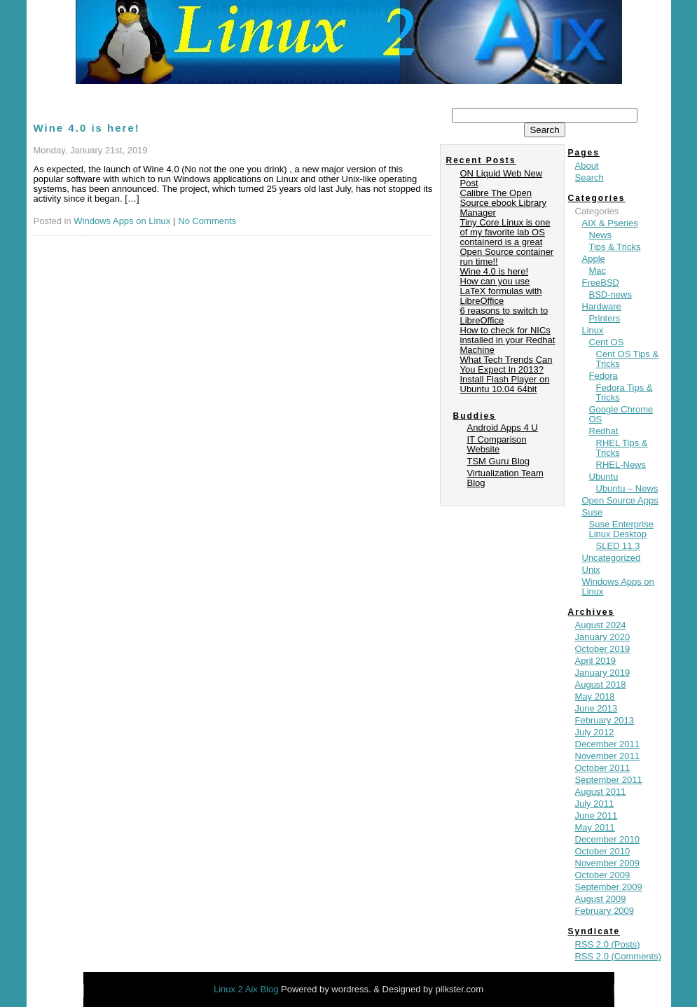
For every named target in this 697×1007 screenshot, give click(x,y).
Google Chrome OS (621, 414)
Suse (592, 512)
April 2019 (595, 660)
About (587, 165)
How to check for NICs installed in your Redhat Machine (507, 340)
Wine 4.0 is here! (87, 128)
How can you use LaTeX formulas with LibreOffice (501, 291)
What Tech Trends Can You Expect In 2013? (506, 364)
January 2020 (602, 637)
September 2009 (608, 887)
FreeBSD (600, 282)
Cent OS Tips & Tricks (627, 359)
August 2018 (600, 684)
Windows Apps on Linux (122, 221)
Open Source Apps (620, 500)
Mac (598, 270)
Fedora (603, 375)
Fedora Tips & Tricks (624, 392)
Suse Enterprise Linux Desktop (621, 529)
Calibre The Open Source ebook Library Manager (503, 203)
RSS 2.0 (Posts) (607, 944)
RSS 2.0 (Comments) (618, 956)
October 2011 (602, 768)
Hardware (601, 306)
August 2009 (600, 899)
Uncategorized (611, 558)
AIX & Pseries (610, 223)
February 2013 (605, 720)
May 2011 (595, 827)
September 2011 (608, 780)
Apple (593, 259)
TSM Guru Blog (498, 461)
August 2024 (600, 625)
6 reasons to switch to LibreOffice (504, 315)
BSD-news (610, 294)
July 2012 (594, 732)
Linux (593, 330)
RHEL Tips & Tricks (622, 448)
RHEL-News (621, 464)
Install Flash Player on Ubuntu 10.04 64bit (505, 384)
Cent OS (606, 342)
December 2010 (607, 839)
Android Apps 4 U (502, 427)
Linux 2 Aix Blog (247, 989)
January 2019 (602, 672)
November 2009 (607, 863)
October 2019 (602, 649)
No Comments (207, 221)
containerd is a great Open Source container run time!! (507, 252)
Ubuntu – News (627, 488)
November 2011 (607, 756)
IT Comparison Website (497, 444)
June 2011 (596, 815)
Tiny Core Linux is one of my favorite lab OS (505, 227)
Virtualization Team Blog (505, 478)
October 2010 (602, 851)
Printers (605, 318)
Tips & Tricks (615, 247)
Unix (591, 569)
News (600, 235)
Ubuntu (604, 476)
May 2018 (595, 696)
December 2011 (607, 744)
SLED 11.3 (618, 546)
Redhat (604, 431)
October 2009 (602, 875)
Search (589, 177)
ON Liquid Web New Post (501, 178)
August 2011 (600, 791)
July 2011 (594, 803)
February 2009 (605, 910)
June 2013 (596, 708)
